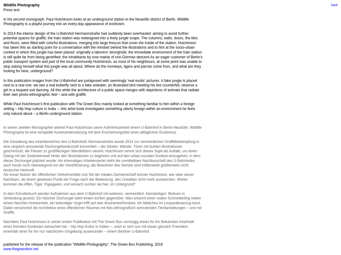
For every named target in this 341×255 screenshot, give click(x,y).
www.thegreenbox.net (20, 249)
